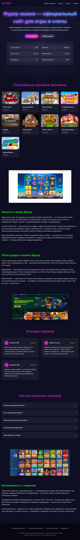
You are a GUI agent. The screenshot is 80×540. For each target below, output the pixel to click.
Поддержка (64, 528)
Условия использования (35, 528)
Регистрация (31, 36)
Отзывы (68, 3)
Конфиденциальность (19, 528)
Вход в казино (48, 36)
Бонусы (60, 3)
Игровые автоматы (50, 3)
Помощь (75, 3)
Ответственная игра (52, 528)
